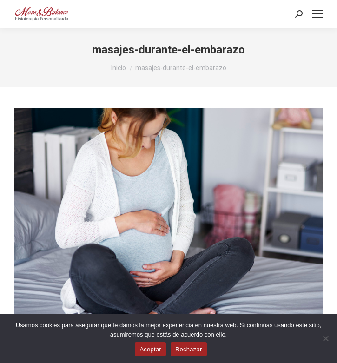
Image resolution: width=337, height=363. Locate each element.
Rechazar (188, 349)
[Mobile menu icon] (317, 14)
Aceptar (150, 349)
